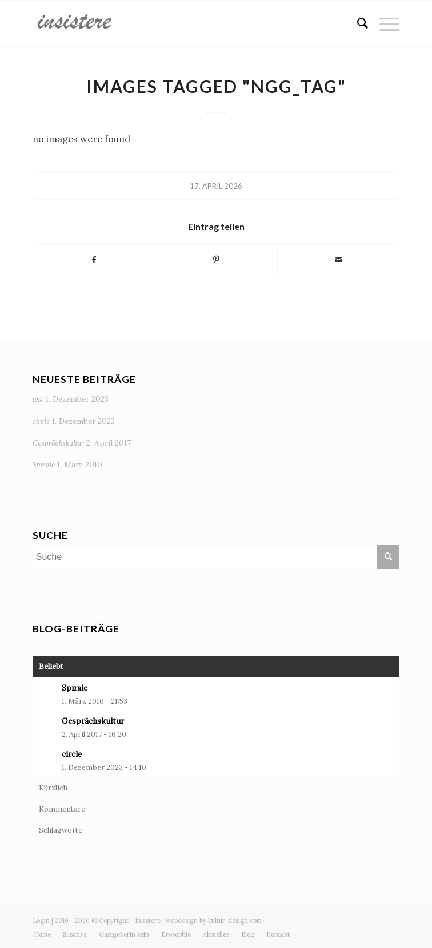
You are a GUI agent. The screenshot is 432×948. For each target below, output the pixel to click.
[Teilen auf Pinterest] (216, 260)
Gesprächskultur (59, 443)
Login (41, 921)
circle (41, 421)
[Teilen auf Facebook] (94, 260)
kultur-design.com (235, 921)
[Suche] (357, 23)
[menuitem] (357, 23)
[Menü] (383, 23)
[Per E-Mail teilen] (338, 260)
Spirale (44, 465)
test (38, 399)
